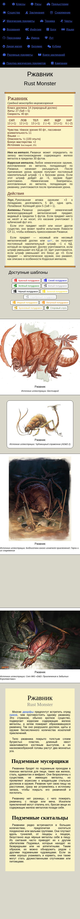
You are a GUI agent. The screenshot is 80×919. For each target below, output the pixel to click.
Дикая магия (12, 46)
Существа (11, 12)
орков (13, 715)
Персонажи (12, 37)
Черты (66, 21)
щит (49, 241)
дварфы (28, 712)
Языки (67, 29)
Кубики (54, 46)
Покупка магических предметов (24, 63)
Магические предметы (19, 21)
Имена (32, 37)
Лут (49, 37)
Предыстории (58, 4)
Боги (51, 29)
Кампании (59, 63)
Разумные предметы (18, 54)
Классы (18, 4)
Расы (36, 4)
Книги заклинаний (51, 54)
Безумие (34, 46)
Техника (47, 21)
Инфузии (33, 29)
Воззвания (11, 29)
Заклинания (34, 12)
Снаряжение (60, 12)
